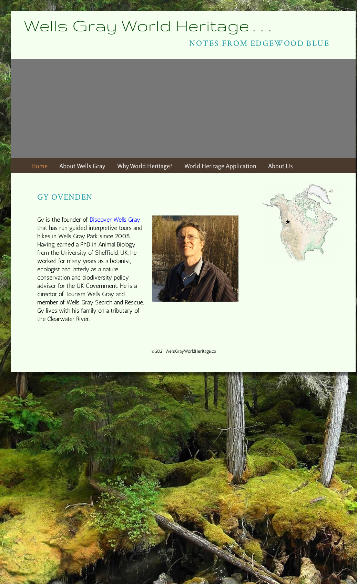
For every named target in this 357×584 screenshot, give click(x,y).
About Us (280, 166)
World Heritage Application (220, 166)
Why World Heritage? (145, 166)
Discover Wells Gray (115, 219)
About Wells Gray (82, 166)
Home (39, 166)
